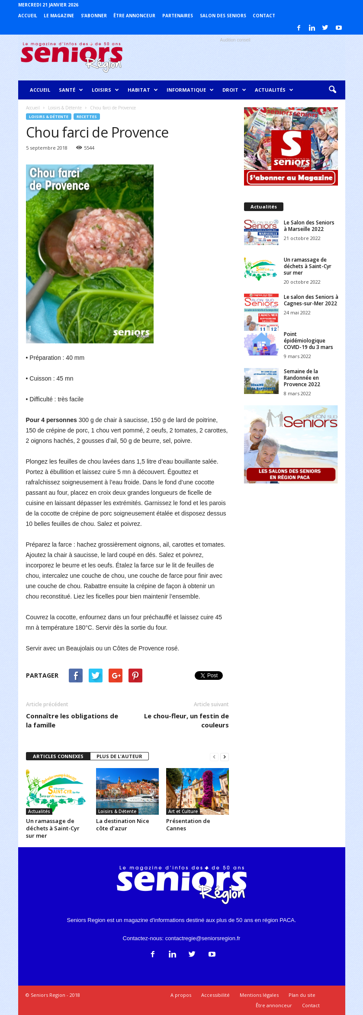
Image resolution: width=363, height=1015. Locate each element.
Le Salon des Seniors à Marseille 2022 (309, 226)
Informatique (190, 89)
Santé (71, 89)
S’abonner (94, 16)
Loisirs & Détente (48, 116)
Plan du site (302, 995)
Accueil (27, 16)
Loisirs (105, 89)
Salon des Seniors (223, 16)
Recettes (87, 116)
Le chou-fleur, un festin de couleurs (186, 720)
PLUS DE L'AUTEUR (119, 756)
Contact (264, 16)
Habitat (143, 89)
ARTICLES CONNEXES (58, 756)
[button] (332, 89)
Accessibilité (215, 995)
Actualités (274, 89)
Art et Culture (183, 811)
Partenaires (177, 16)
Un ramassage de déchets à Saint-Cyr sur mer (53, 828)
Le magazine (59, 16)
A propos (180, 995)
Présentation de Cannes (188, 824)
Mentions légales (259, 995)
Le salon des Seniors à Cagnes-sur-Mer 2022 (311, 300)
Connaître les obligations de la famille (72, 720)
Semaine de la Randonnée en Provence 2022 (302, 378)
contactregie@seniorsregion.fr (203, 938)
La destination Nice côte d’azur (122, 824)
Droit (234, 89)
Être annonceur (134, 16)
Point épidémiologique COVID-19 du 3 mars (308, 340)
